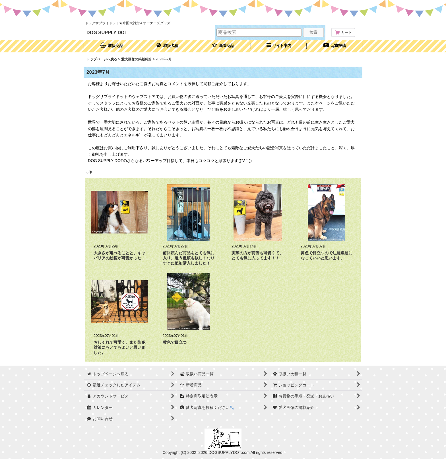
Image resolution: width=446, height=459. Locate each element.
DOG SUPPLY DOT (106, 32)
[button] (279, 46)
